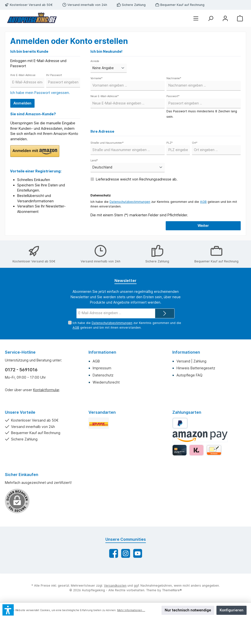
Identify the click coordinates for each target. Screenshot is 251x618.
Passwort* (172, 96)
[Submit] (165, 313)
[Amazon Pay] (200, 436)
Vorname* (96, 78)
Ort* (194, 142)
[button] (34, 151)
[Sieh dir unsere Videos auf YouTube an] (137, 553)
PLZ (169, 142)
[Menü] (196, 18)
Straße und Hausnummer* (107, 142)
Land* (94, 160)
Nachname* (173, 78)
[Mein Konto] (225, 18)
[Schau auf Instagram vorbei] (125, 553)
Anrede (94, 61)
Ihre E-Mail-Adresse (23, 75)
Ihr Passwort (54, 75)
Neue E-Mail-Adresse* (104, 96)
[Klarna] (196, 450)
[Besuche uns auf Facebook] (113, 553)
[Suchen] (210, 18)
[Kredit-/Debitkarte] (179, 450)
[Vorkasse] (214, 450)
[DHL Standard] (98, 423)
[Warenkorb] (240, 18)
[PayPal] (180, 423)
